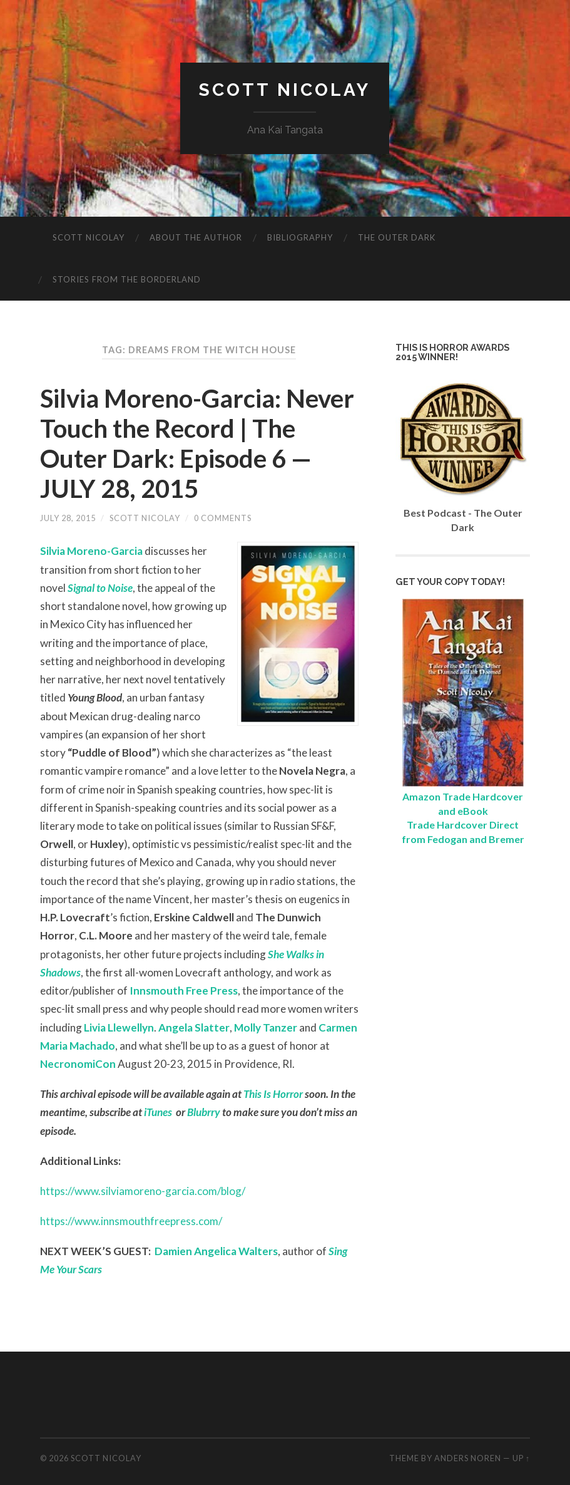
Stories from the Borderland (127, 279)
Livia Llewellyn (119, 1027)
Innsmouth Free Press (184, 990)
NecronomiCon (78, 1063)
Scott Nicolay (284, 90)
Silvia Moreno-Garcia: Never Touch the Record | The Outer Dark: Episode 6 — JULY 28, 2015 (197, 443)
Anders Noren (467, 1458)
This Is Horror (273, 1093)
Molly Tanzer (265, 1027)
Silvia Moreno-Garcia (91, 550)
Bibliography (300, 237)
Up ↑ (521, 1458)
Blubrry (203, 1112)
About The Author (196, 237)
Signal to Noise (100, 587)
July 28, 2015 (68, 518)
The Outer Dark (396, 237)
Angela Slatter (194, 1027)
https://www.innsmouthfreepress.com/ (131, 1221)
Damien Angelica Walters (216, 1251)
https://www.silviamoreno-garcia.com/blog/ (142, 1191)
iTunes (158, 1112)
